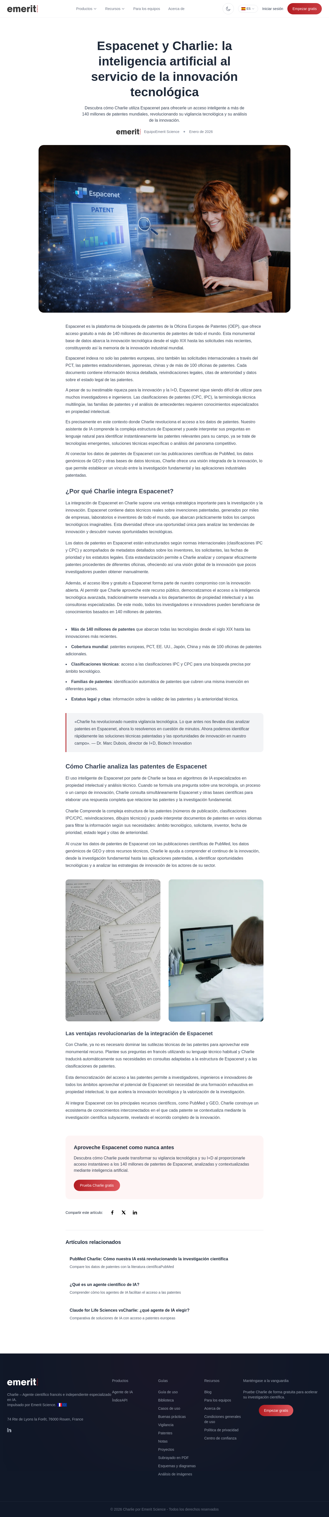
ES (248, 9)
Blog (208, 1392)
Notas (163, 1441)
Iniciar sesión (272, 9)
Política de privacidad (221, 1430)
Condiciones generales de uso (222, 1419)
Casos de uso (169, 1408)
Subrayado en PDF (173, 1458)
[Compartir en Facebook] (112, 1212)
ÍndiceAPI (119, 1400)
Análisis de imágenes (175, 1474)
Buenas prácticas (172, 1417)
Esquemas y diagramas (177, 1466)
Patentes (165, 1433)
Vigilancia (165, 1425)
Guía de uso (168, 1392)
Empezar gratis (305, 9)
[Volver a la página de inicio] (59, 1382)
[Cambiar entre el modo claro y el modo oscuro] (228, 8)
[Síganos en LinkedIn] (12, 1433)
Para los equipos (146, 9)
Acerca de (176, 9)
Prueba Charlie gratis (97, 1185)
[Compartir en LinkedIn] (135, 1212)
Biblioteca (166, 1400)
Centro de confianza (220, 1438)
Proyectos (166, 1449)
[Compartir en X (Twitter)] (123, 1212)
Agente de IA (122, 1392)
